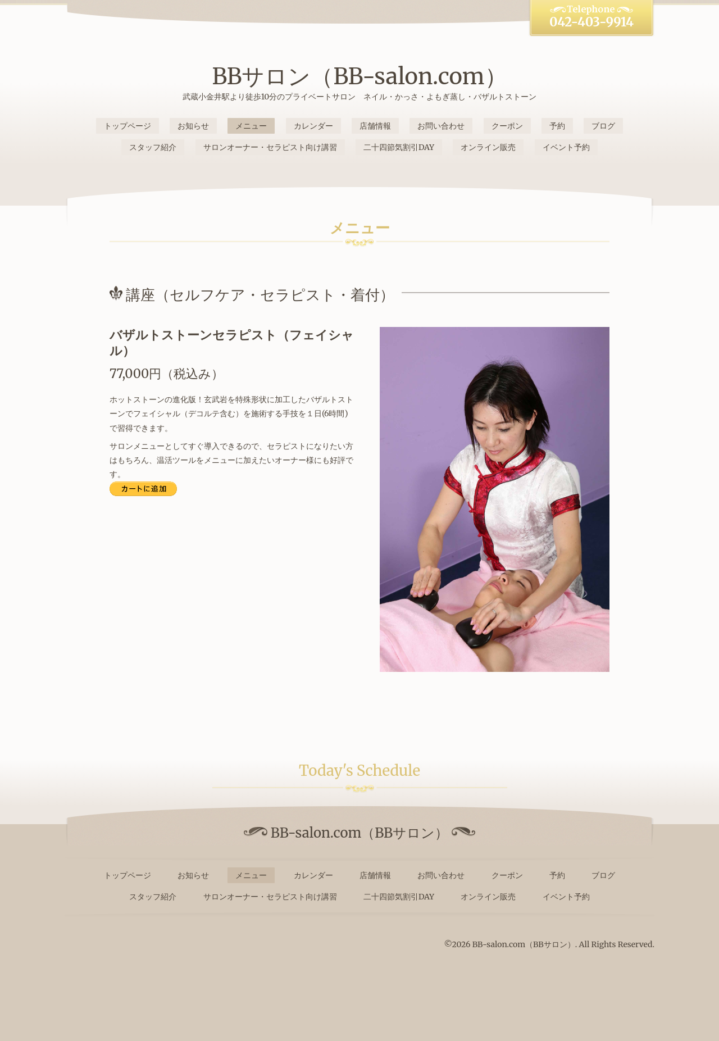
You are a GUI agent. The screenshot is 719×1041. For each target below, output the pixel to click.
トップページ (127, 126)
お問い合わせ (441, 126)
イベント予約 (566, 147)
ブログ (603, 126)
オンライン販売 (488, 147)
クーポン (507, 126)
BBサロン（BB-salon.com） (359, 76)
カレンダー (313, 126)
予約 (557, 126)
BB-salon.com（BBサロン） (523, 944)
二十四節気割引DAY (398, 147)
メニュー (251, 126)
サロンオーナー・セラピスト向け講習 (270, 147)
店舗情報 (375, 126)
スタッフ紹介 (152, 147)
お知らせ (193, 126)
